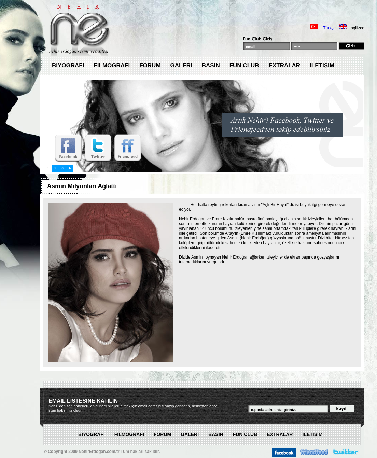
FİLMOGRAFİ (112, 65)
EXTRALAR (285, 65)
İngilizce (357, 28)
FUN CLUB (244, 65)
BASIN (211, 65)
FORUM (149, 65)
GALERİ (181, 65)
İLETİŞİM (322, 65)
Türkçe (329, 28)
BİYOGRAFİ (68, 65)
